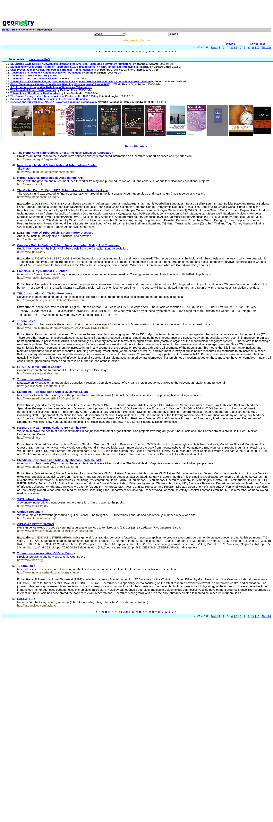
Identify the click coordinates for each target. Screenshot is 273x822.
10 (258, 47)
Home (5, 29)
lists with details (136, 146)
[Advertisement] (136, 10)
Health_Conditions (23, 29)
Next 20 (266, 47)
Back (214, 47)
